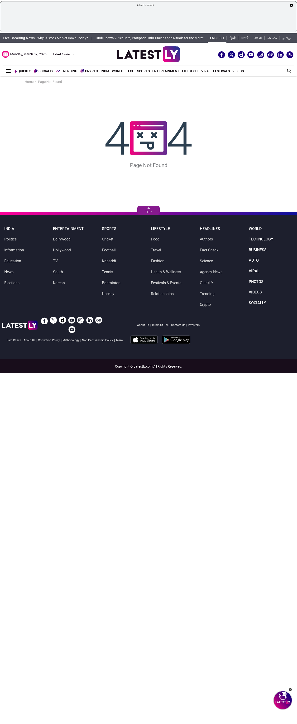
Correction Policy (49, 340)
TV (55, 261)
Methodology (70, 340)
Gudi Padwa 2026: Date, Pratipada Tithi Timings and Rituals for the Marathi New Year (158, 38)
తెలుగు (272, 38)
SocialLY (257, 303)
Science (206, 261)
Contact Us (178, 325)
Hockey (108, 294)
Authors (206, 239)
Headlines (210, 229)
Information (14, 250)
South (58, 272)
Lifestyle (190, 71)
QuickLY (206, 283)
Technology (261, 239)
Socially (43, 71)
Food (155, 239)
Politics (10, 239)
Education (12, 261)
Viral (206, 71)
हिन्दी (233, 38)
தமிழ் (287, 38)
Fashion (157, 261)
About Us (143, 325)
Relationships (162, 294)
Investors (194, 325)
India (105, 71)
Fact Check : (14, 340)
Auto (254, 260)
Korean (59, 283)
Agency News (211, 272)
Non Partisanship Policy (97, 340)
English (217, 38)
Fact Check (209, 250)
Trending (66, 71)
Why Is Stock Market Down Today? (62, 38)
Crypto (89, 71)
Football (109, 250)
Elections (11, 283)
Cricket (107, 239)
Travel (156, 250)
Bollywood (62, 239)
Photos (256, 282)
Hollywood (62, 250)
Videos (238, 71)
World (117, 71)
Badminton (111, 283)
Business (258, 250)
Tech (130, 71)
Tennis (107, 272)
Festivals (221, 71)
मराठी (245, 38)
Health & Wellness (166, 272)
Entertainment (165, 71)
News (9, 272)
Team (119, 340)
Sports (143, 71)
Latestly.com (143, 366)
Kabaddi (109, 261)
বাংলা (258, 38)
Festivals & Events (166, 283)
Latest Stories (62, 54)
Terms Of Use (160, 325)
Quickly (22, 71)
